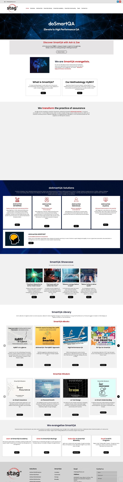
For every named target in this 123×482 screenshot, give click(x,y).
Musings (56, 477)
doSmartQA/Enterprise (35, 472)
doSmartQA (39, 8)
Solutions (32, 8)
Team (78, 8)
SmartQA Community (70, 8)
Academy (56, 472)
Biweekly (56, 479)
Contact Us (84, 8)
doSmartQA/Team (34, 474)
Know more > (61, 52)
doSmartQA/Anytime (35, 479)
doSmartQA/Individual (35, 477)
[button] (4, 345)
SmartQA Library (48, 8)
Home (27, 8)
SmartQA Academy (58, 8)
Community (57, 474)
